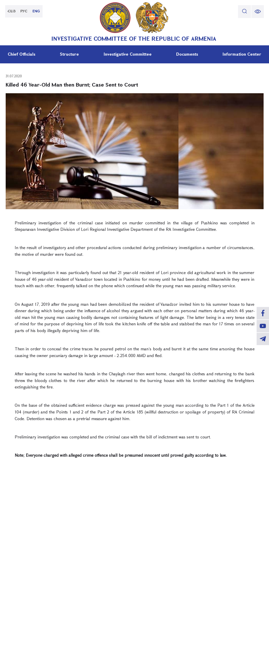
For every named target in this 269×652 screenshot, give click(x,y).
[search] (244, 11)
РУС (24, 11)
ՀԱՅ (11, 11)
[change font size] (257, 11)
